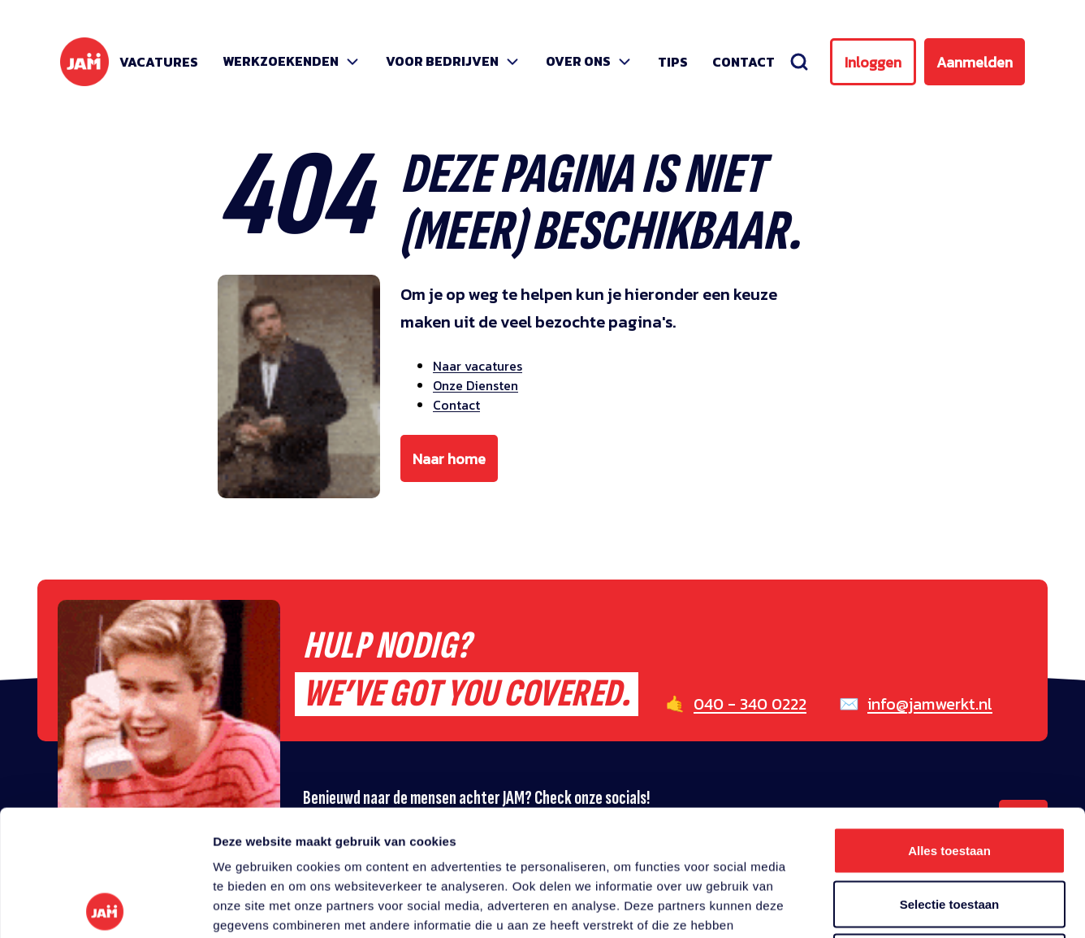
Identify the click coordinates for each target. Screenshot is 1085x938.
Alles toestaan (949, 725)
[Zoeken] (799, 61)
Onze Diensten (475, 385)
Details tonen (877, 906)
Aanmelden (974, 62)
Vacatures (158, 62)
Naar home (449, 459)
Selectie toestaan (950, 778)
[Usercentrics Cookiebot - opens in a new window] (105, 906)
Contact (743, 62)
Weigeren (949, 831)
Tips (673, 62)
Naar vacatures (477, 366)
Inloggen (873, 62)
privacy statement (692, 819)
